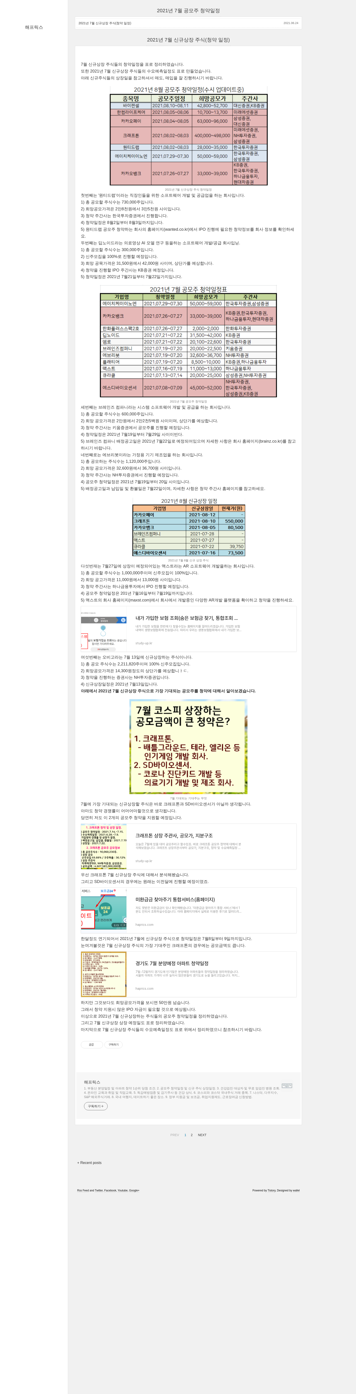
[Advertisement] (188, 88)
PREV (174, 1324)
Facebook (110, 1380)
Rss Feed (83, 1380)
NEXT (201, 1324)
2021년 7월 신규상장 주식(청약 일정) (105, 23)
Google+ (134, 1380)
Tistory (272, 1380)
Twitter (99, 1380)
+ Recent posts (89, 1353)
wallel (296, 1380)
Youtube (123, 1380)
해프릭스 (34, 27)
